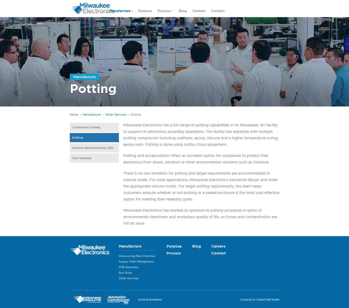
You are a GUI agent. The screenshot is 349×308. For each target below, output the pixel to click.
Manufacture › (93, 114)
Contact (218, 11)
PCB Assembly (128, 267)
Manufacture (121, 11)
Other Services (128, 278)
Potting (77, 137)
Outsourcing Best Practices (137, 255)
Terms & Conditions (150, 299)
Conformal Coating (86, 127)
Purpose (145, 11)
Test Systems (81, 158)
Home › (75, 114)
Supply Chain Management (136, 261)
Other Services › (117, 114)
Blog (183, 11)
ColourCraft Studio (267, 299)
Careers (198, 11)
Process (166, 11)
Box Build (125, 272)
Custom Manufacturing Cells (93, 147)
